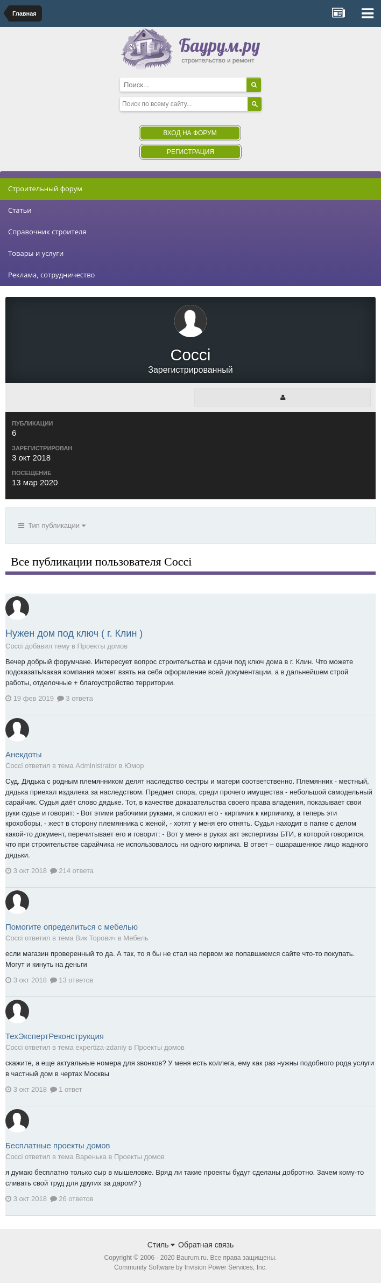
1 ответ (66, 1089)
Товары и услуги (36, 253)
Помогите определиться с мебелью (71, 926)
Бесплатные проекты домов (57, 1145)
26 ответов (72, 1199)
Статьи (20, 210)
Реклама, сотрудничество (51, 275)
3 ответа (75, 698)
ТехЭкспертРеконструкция (54, 1036)
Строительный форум (45, 188)
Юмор (134, 766)
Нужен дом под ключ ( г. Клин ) (74, 633)
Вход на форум (189, 133)
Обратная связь (206, 1244)
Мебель (136, 938)
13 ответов (72, 980)
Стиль (161, 1244)
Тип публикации (52, 525)
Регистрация (190, 152)
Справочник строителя (47, 231)
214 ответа (72, 871)
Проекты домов (102, 646)
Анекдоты (23, 754)
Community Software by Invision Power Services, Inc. (190, 1267)
